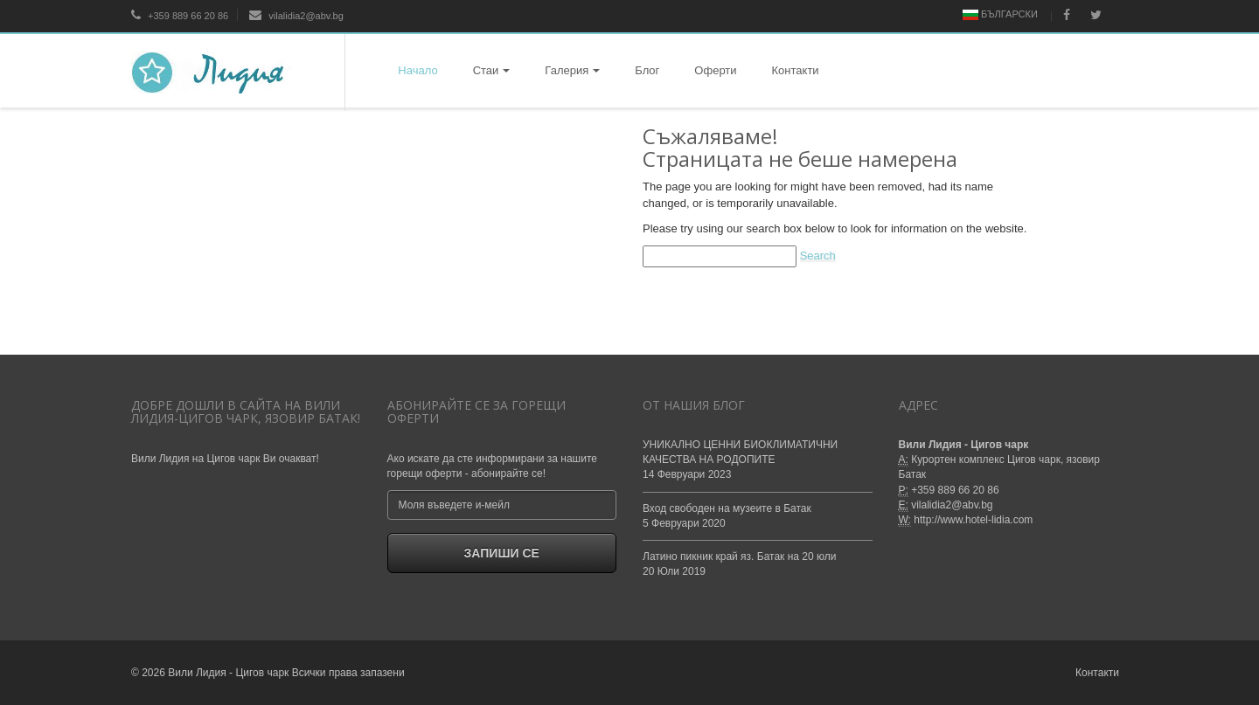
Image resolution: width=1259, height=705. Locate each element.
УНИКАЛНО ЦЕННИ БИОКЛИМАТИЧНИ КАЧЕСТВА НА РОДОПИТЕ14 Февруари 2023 (740, 459)
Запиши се (501, 553)
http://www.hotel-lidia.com (973, 520)
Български (1000, 14)
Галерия (572, 70)
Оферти (715, 70)
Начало (417, 70)
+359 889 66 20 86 (179, 15)
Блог (647, 70)
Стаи (492, 70)
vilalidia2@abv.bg (296, 15)
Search (818, 255)
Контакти (795, 70)
